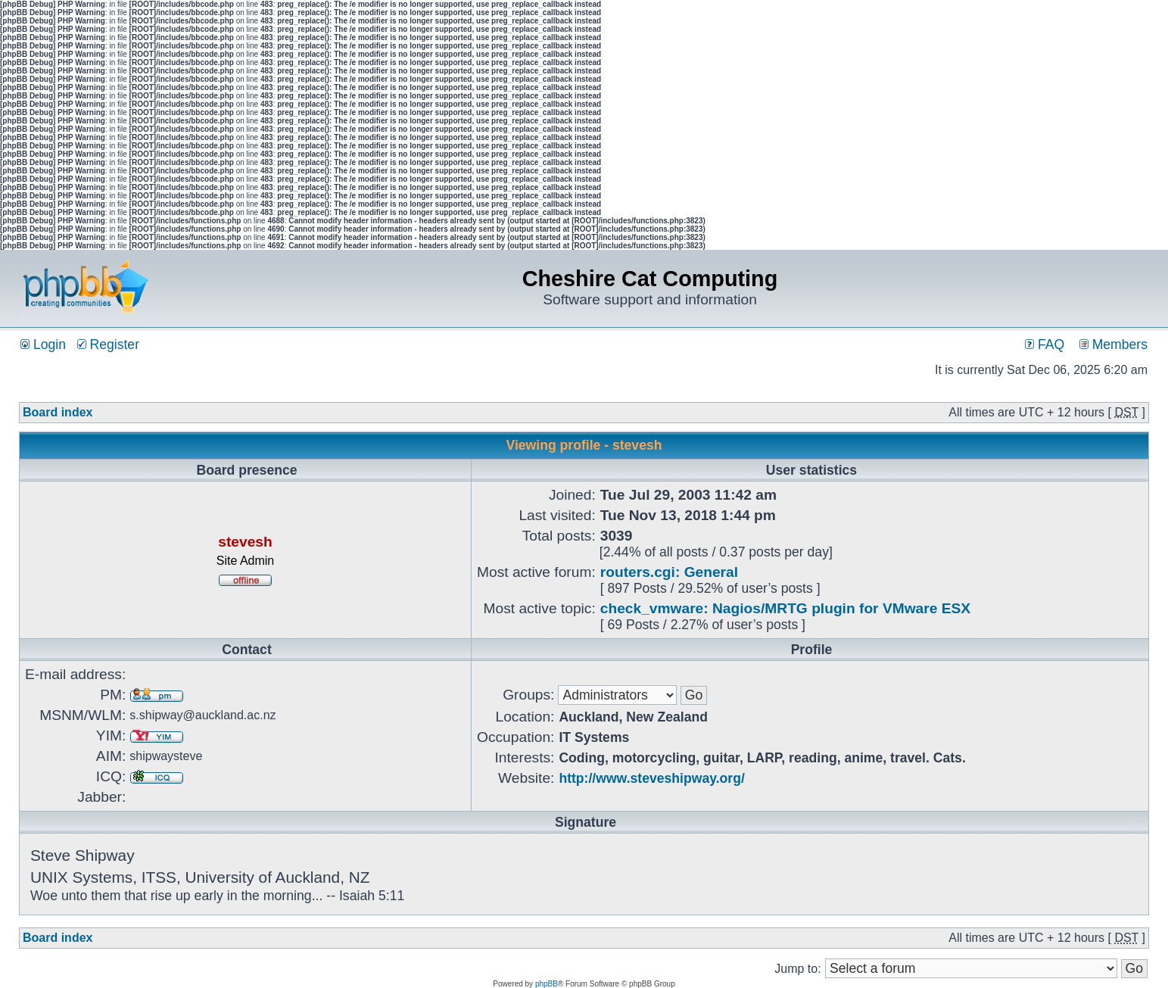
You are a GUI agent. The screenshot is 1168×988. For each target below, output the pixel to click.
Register (108, 344)
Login (43, 344)
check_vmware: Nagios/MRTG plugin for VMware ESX (785, 608)
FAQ (1044, 344)
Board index (57, 412)
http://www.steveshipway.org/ (651, 778)
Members (1113, 344)
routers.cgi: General (669, 572)
